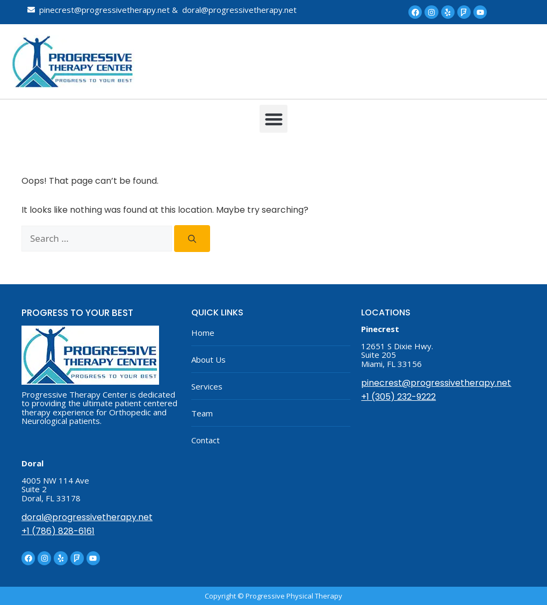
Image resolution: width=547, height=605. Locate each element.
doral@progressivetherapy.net (87, 517)
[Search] (192, 238)
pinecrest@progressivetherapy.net (436, 383)
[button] (274, 119)
